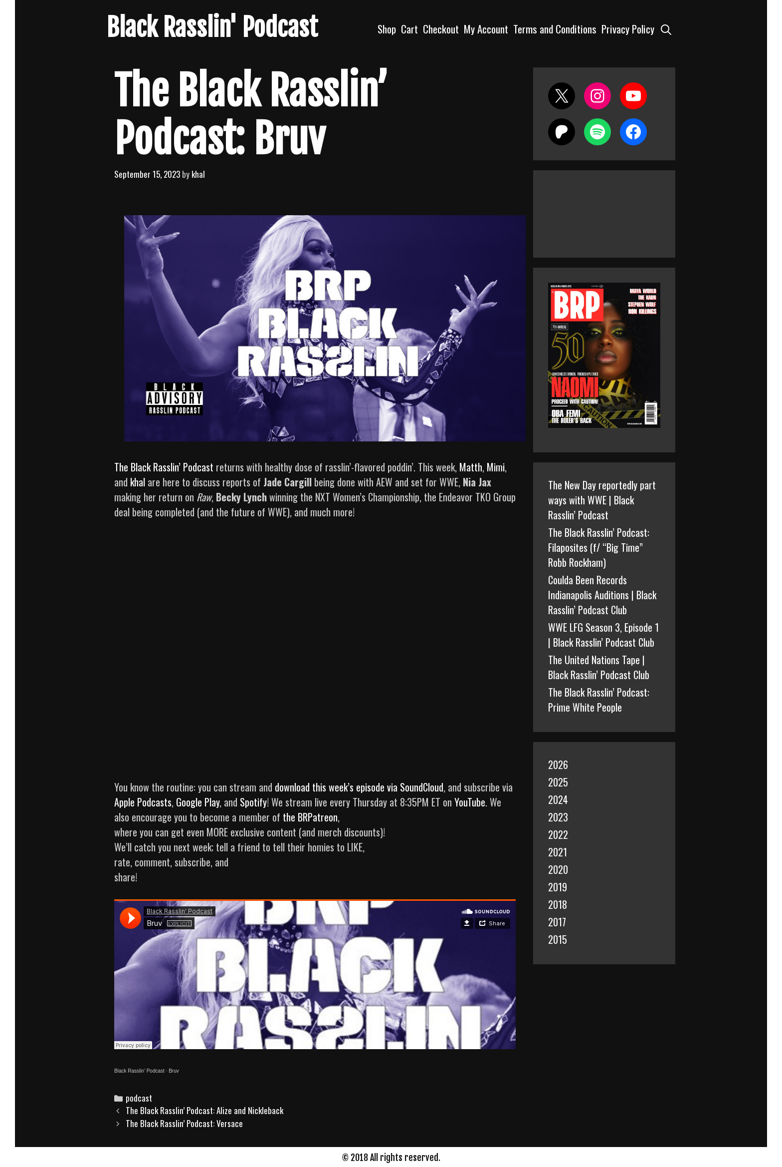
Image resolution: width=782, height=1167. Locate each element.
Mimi (496, 466)
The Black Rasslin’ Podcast (163, 466)
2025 (558, 782)
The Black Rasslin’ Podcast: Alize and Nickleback (204, 1110)
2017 (557, 921)
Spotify (253, 801)
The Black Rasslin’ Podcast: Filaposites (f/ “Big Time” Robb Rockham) (598, 547)
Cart (409, 28)
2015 (557, 939)
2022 (558, 834)
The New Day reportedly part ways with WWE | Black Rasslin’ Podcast (602, 499)
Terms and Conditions (554, 28)
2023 (558, 816)
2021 (557, 851)
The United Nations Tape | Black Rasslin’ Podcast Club (598, 667)
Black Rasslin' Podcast (212, 27)
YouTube (469, 801)
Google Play (197, 801)
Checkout (441, 28)
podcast (139, 1098)
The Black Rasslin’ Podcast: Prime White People (598, 700)
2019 (557, 886)
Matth (470, 466)
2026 (558, 764)
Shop (387, 28)
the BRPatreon (310, 816)
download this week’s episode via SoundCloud (359, 786)
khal (137, 481)
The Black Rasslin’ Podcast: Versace (184, 1123)
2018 (557, 904)
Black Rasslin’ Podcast (139, 1071)
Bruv (174, 1071)
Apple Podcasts (143, 801)
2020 (558, 869)
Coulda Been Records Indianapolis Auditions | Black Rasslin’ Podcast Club (602, 594)
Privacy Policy (627, 28)
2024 (558, 799)
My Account (486, 28)
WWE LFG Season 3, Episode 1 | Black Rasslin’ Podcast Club (603, 635)
